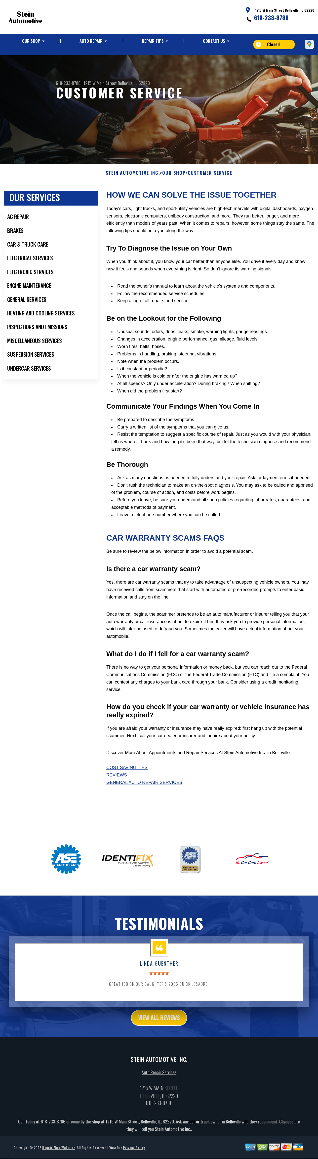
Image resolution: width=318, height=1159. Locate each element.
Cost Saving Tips (127, 776)
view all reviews (159, 1026)
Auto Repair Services (159, 1081)
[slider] (159, 982)
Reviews (116, 783)
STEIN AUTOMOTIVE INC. (133, 182)
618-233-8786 (271, 17)
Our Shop (31, 41)
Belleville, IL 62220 (134, 83)
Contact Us (214, 41)
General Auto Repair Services (144, 791)
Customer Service (210, 182)
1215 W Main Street (100, 83)
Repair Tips (153, 41)
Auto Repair (91, 41)
